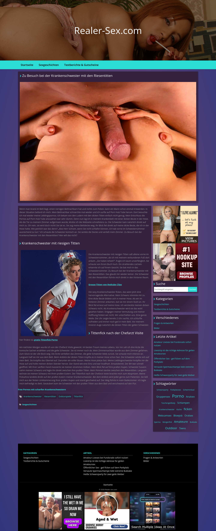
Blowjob (178, 415)
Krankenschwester (33, 396)
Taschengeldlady (168, 403)
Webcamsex (164, 415)
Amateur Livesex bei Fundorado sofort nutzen (172, 344)
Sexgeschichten (49, 65)
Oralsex (188, 415)
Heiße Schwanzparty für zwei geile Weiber (174, 375)
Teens (182, 428)
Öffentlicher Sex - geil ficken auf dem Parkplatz (172, 360)
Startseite (27, 65)
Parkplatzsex (175, 390)
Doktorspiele (65, 396)
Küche (179, 409)
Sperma (157, 422)
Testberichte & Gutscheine (81, 65)
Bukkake (193, 422)
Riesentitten (50, 396)
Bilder (157, 328)
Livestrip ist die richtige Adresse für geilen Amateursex (174, 352)
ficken (188, 409)
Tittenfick (78, 396)
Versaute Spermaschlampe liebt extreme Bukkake (174, 368)
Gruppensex (163, 396)
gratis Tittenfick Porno (46, 339)
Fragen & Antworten (164, 323)
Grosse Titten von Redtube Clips (105, 284)
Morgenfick (167, 422)
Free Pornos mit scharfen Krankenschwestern (42, 389)
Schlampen (183, 402)
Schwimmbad (188, 390)
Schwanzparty (162, 390)
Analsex (190, 396)
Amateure (181, 422)
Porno (178, 396)
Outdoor (171, 428)
